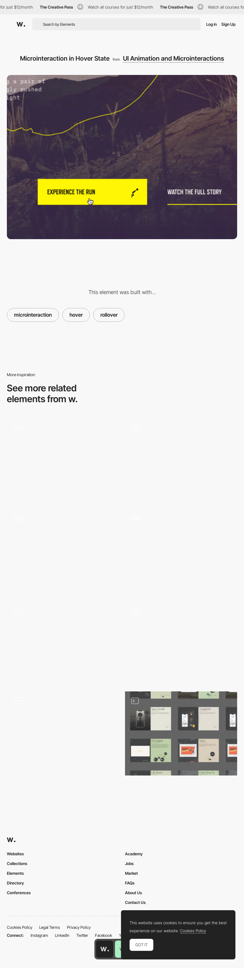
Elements (15, 873)
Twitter (82, 935)
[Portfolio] (181, 733)
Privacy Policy (79, 927)
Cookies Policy (19, 927)
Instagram (39, 935)
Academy (134, 853)
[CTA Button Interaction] (63, 552)
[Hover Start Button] (63, 459)
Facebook (103, 935)
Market (131, 873)
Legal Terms (49, 927)
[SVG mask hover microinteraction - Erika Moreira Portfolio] (181, 642)
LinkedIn (62, 935)
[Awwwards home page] (104, 949)
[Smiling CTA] (63, 733)
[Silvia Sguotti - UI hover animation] (63, 642)
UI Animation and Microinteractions (173, 58)
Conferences (19, 892)
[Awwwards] (21, 24)
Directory (15, 882)
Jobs (129, 863)
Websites (15, 853)
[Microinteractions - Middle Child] (181, 550)
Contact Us (135, 902)
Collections (17, 863)
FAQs (129, 882)
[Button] (181, 459)
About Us (133, 892)
